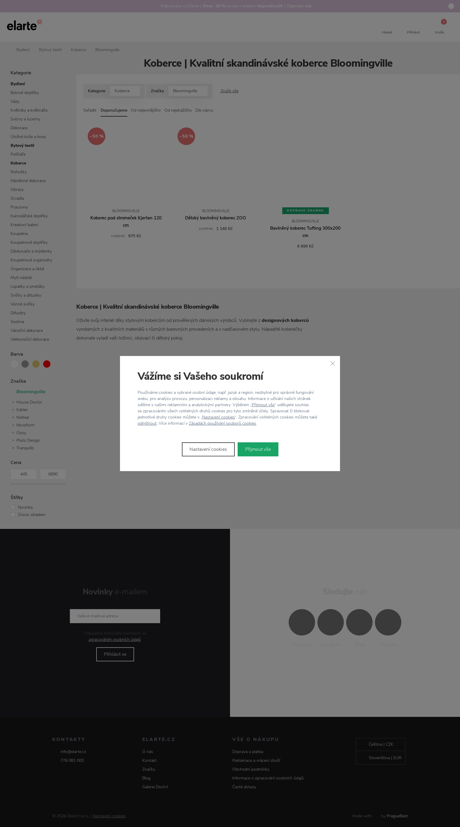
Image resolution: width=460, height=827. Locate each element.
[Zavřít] (333, 363)
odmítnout (147, 423)
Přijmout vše (263, 405)
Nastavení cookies (218, 417)
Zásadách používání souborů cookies (222, 423)
